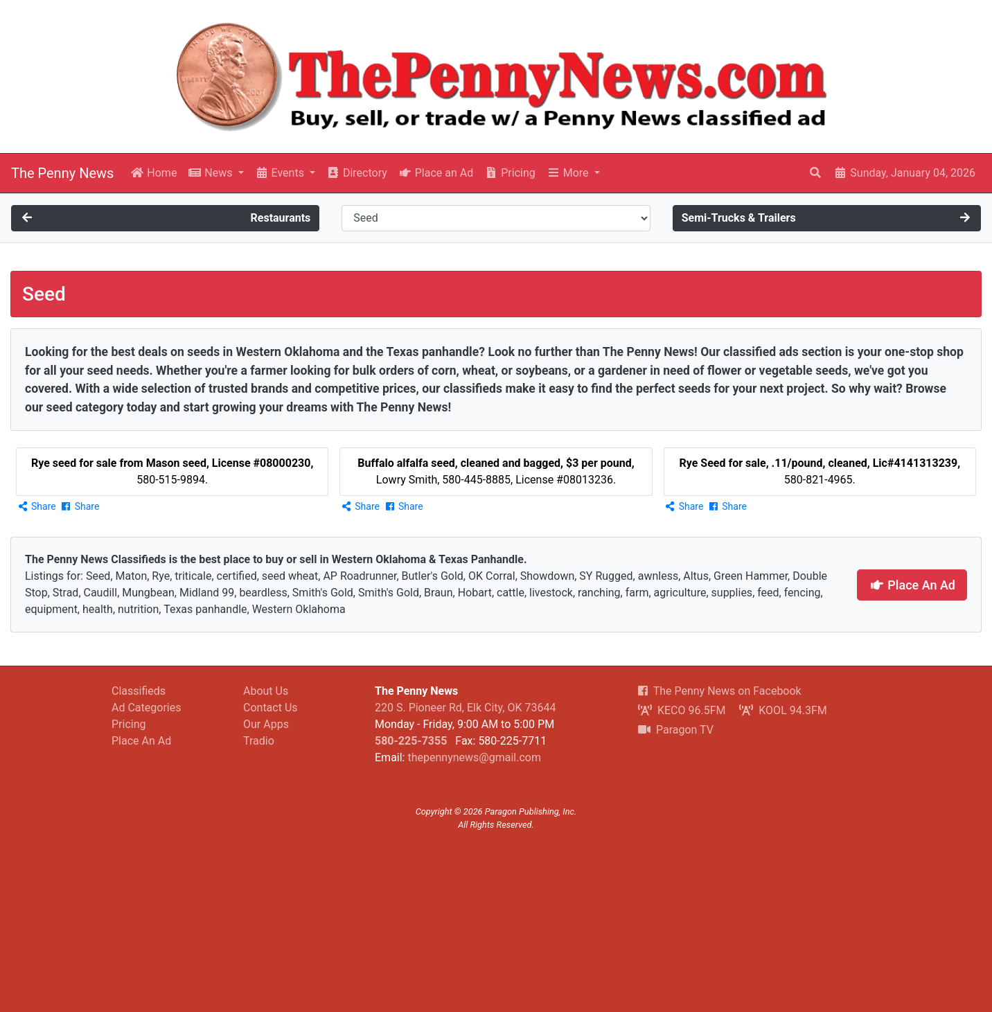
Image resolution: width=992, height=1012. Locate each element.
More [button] (569, 172)
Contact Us (270, 707)
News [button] (211, 172)
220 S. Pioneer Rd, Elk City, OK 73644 (465, 707)
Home (153, 172)
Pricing (509, 172)
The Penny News (62, 173)
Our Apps (266, 724)
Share (36, 506)
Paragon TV (676, 729)
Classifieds (139, 691)
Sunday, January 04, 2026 (904, 172)
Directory (356, 172)
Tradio (258, 740)
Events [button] (281, 172)
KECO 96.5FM (682, 710)
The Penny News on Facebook (719, 691)
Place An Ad (912, 585)
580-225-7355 (411, 740)
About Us (265, 691)
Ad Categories (146, 707)
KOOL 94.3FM (782, 710)
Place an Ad (435, 172)
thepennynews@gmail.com (473, 757)
